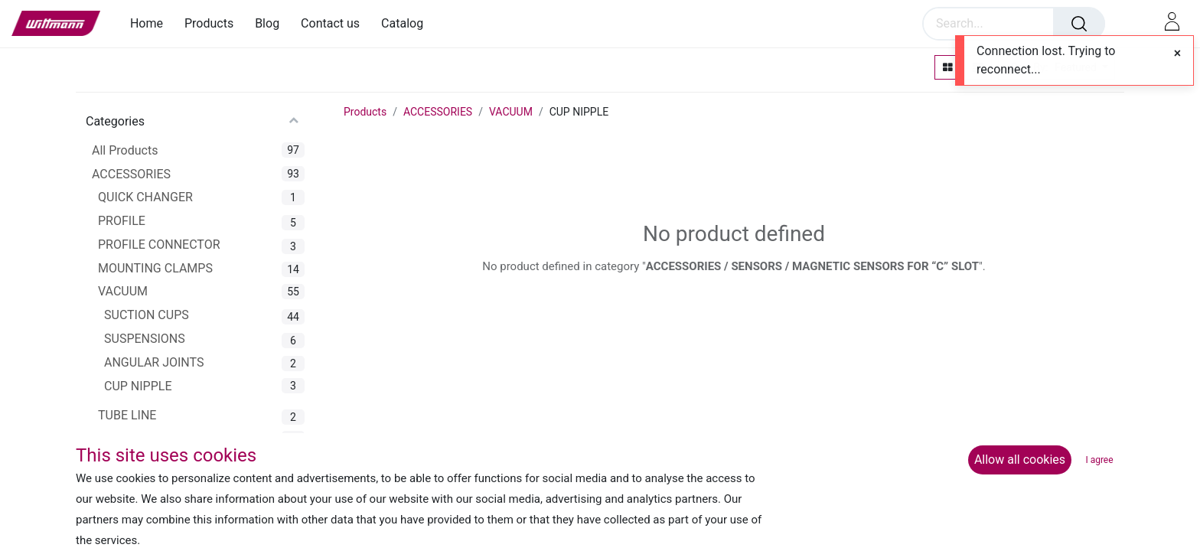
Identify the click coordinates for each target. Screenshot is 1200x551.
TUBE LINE (127, 415)
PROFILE (121, 221)
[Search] (1079, 23)
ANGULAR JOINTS (154, 362)
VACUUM (123, 291)
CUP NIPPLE (138, 386)
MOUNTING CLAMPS (155, 268)
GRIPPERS (126, 439)
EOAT (107, 492)
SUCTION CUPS (146, 315)
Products (365, 112)
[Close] (1177, 53)
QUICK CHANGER (145, 197)
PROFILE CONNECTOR (159, 244)
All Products (125, 150)
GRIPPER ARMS (141, 462)
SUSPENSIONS (144, 338)
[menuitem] (152, 23)
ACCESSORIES (131, 174)
